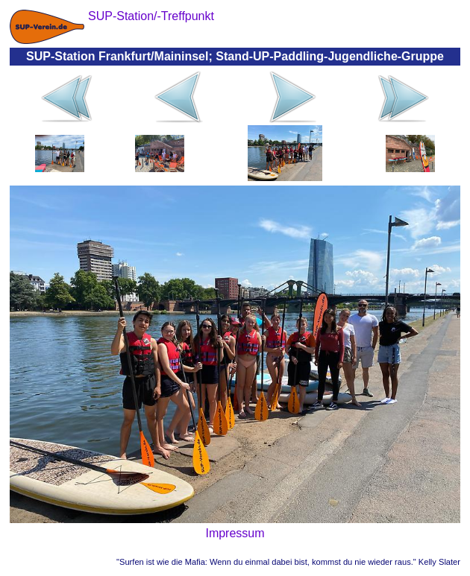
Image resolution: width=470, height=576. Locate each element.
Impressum (234, 533)
